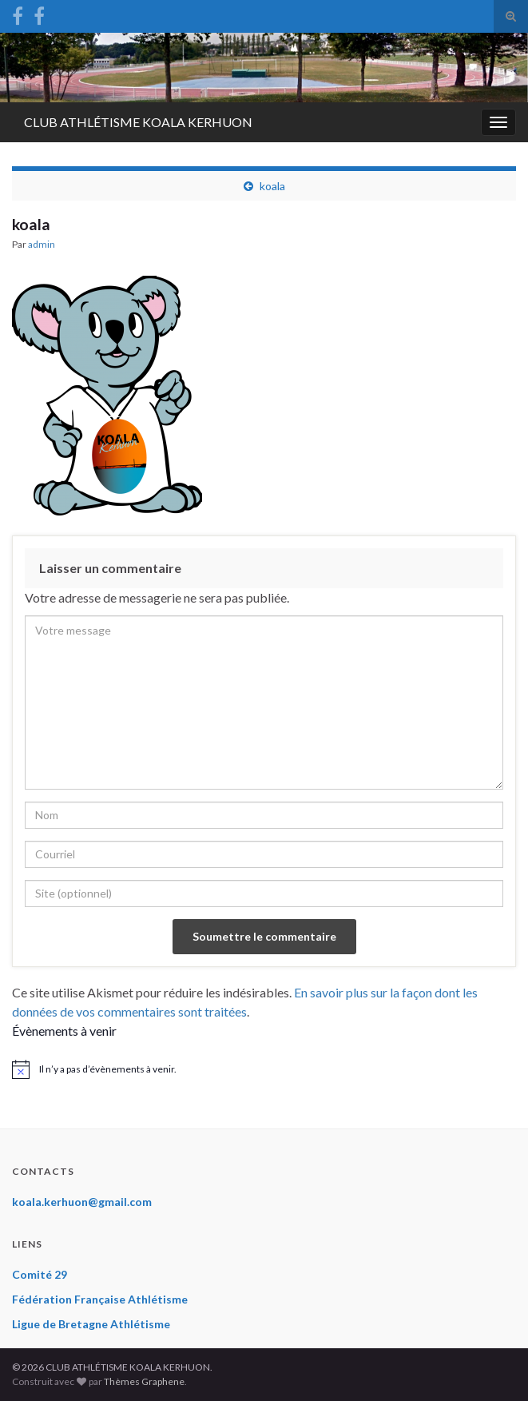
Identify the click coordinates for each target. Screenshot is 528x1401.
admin (41, 244)
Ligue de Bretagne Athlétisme (91, 1324)
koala (272, 186)
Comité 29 (39, 1274)
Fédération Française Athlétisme (100, 1299)
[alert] (264, 1069)
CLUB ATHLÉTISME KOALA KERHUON (138, 121)
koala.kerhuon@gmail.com (82, 1201)
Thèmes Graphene (144, 1381)
